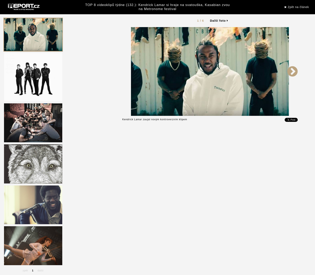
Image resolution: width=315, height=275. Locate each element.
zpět (25, 270)
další (41, 270)
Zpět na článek (296, 7)
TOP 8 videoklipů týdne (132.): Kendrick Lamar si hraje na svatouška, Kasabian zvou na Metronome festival (157, 7)
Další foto (219, 20)
